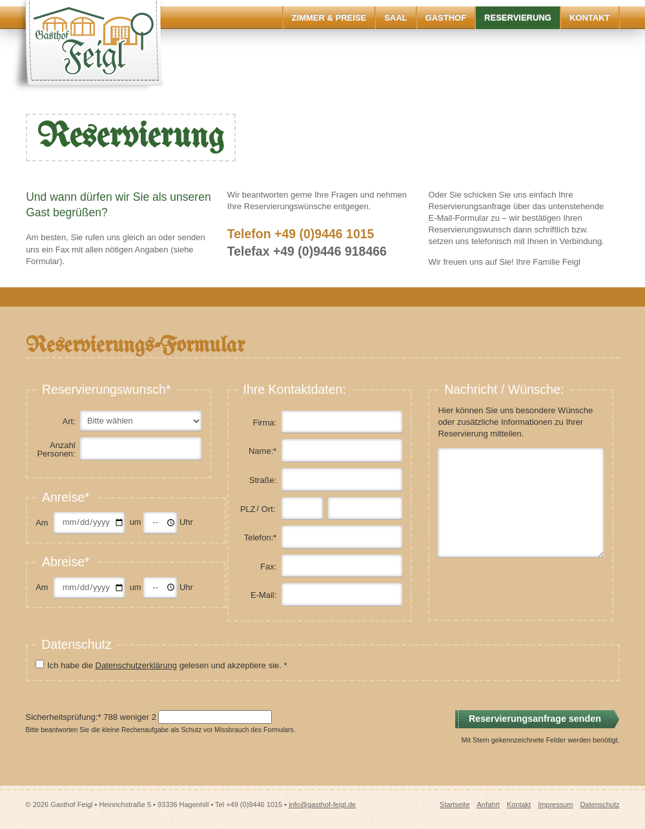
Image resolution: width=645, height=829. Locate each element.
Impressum (555, 804)
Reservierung (517, 18)
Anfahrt (487, 804)
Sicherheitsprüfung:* (63, 717)
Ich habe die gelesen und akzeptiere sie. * (167, 665)
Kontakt (589, 18)
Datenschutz (599, 804)
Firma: (265, 422)
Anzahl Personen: (56, 449)
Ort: (268, 509)
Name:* (262, 451)
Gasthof (446, 18)
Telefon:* (260, 537)
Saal (395, 18)
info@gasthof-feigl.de (322, 804)
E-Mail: (263, 595)
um (137, 522)
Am (42, 522)
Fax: (268, 566)
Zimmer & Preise (329, 18)
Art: (68, 421)
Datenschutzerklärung (136, 665)
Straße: (263, 480)
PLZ (248, 509)
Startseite (454, 804)
